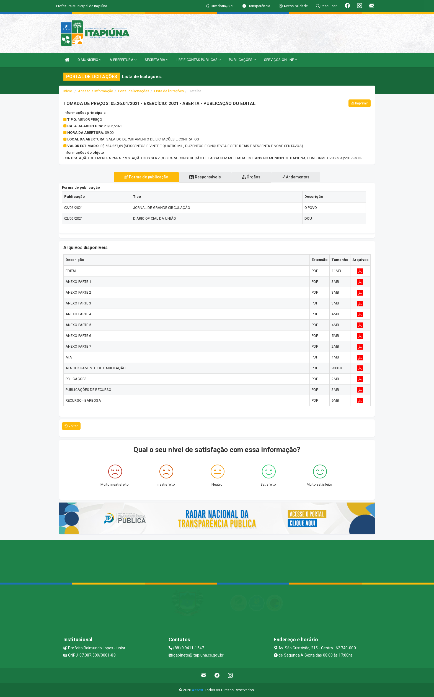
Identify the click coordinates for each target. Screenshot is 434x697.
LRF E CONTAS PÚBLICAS (199, 60)
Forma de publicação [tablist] (143, 177)
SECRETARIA (156, 60)
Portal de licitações (133, 91)
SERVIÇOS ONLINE (280, 60)
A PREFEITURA (123, 60)
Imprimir (359, 103)
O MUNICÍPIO (89, 60)
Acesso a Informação (95, 91)
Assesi (197, 690)
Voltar (71, 426)
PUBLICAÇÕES (242, 60)
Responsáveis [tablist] (203, 177)
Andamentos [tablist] (299, 177)
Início (67, 91)
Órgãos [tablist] (252, 177)
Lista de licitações (169, 91)
